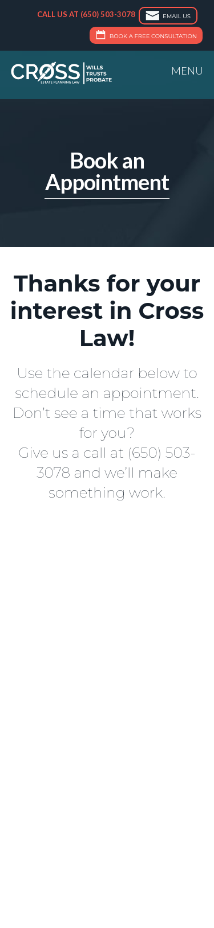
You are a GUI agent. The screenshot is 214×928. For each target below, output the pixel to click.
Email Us (167, 16)
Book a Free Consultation (144, 36)
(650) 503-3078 (107, 14)
